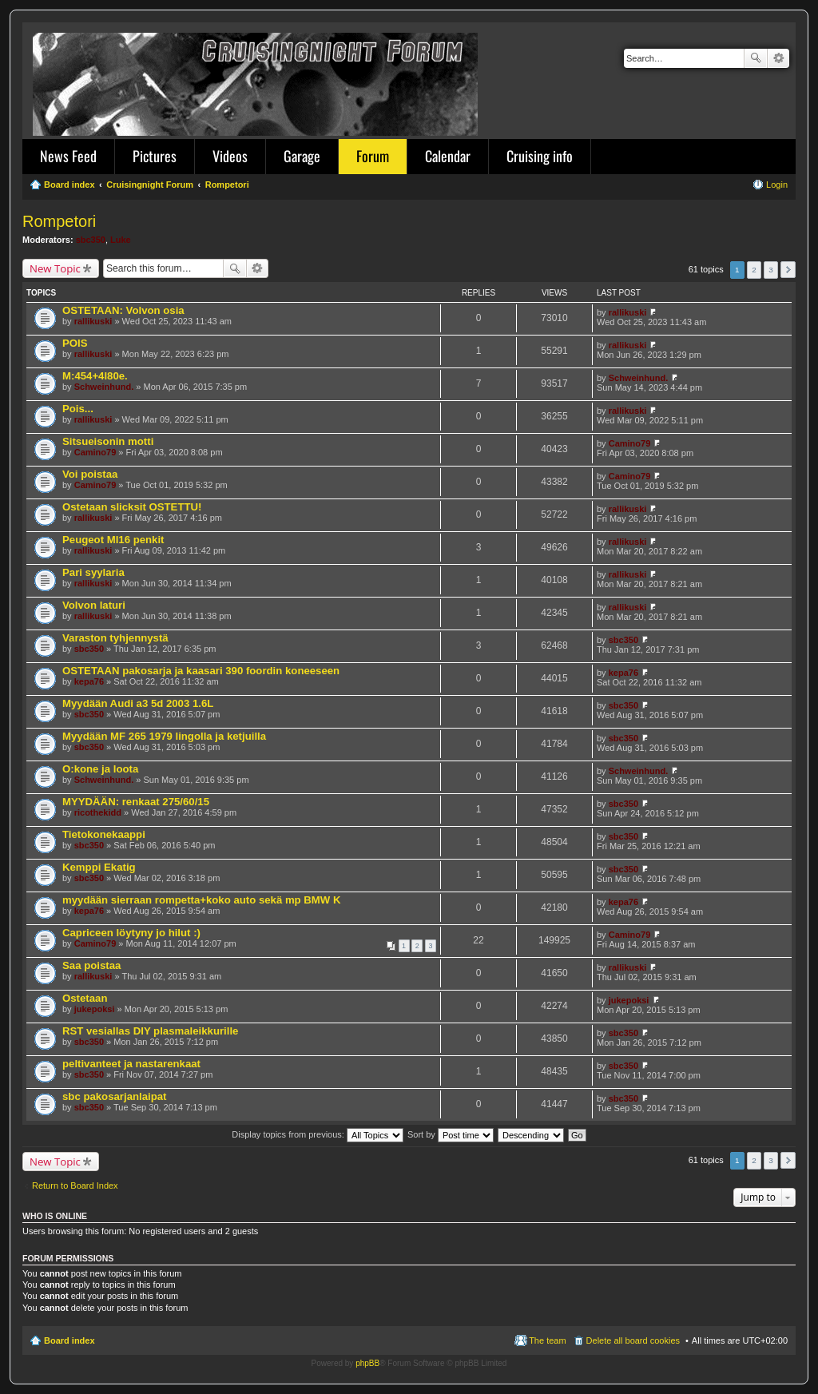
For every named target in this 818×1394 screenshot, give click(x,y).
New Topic (55, 268)
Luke (120, 239)
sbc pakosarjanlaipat (114, 1096)
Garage (302, 155)
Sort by (450, 1134)
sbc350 (90, 239)
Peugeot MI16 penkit (113, 540)
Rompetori (59, 221)
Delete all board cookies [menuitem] (633, 1340)
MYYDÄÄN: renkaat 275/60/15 (135, 802)
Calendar (448, 155)
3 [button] (770, 269)
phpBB (367, 1363)
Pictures (155, 155)
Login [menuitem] (777, 184)
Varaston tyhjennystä (115, 638)
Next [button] (788, 269)
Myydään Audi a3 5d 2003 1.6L (137, 703)
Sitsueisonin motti (107, 441)
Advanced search (778, 58)
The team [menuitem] (547, 1340)
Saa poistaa (91, 965)
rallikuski (93, 321)
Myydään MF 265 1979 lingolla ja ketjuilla (164, 736)
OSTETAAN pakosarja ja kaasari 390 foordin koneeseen (201, 671)
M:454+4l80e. (95, 376)
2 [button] (754, 269)
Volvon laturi (93, 605)
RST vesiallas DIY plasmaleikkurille (150, 1031)
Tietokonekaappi (103, 834)
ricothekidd (97, 812)
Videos (230, 155)
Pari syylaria (93, 572)
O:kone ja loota (100, 769)
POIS (75, 343)
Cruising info (539, 155)
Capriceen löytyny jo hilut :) (131, 933)
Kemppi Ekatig (99, 867)
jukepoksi (94, 1009)
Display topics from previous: (317, 1134)
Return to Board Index (75, 1185)
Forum (372, 155)
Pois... (77, 409)
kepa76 (89, 681)
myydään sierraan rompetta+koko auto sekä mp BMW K (201, 900)
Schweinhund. (104, 386)
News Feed (68, 155)
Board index (69, 1340)
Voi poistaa (89, 474)
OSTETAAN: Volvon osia (123, 310)
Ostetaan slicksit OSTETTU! (131, 507)
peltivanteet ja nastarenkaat (131, 1064)
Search (756, 58)
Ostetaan (84, 998)
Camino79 (95, 452)
